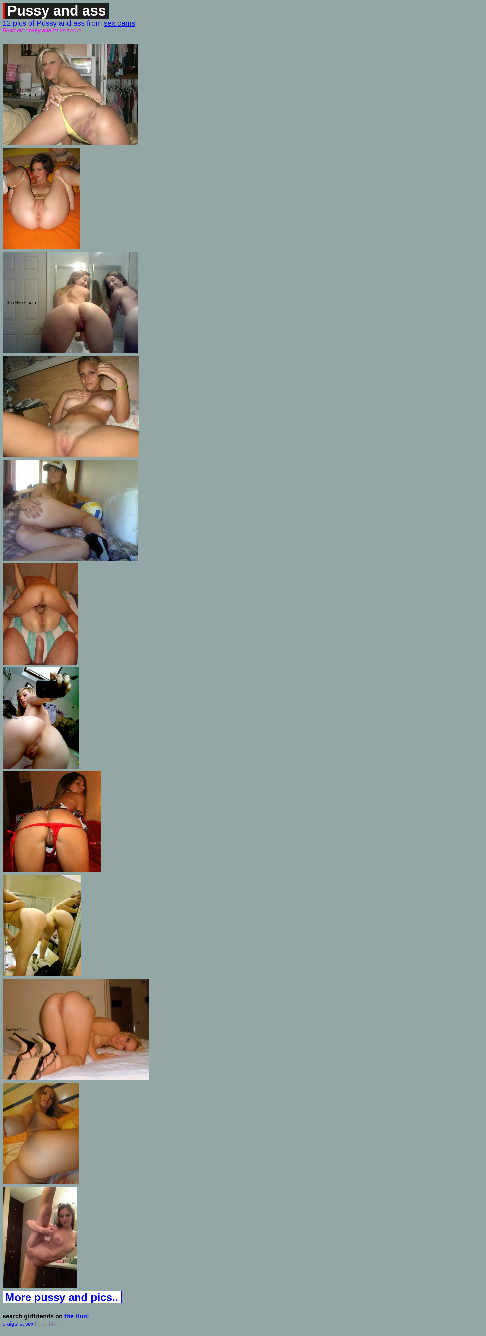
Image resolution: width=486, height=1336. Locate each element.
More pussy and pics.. (61, 1297)
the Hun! (76, 1316)
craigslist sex (18, 1324)
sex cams (119, 23)
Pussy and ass (56, 11)
